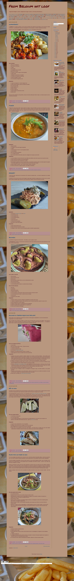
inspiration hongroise (21, 102)
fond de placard (18, 169)
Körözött (12, 173)
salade (55, 18)
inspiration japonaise (35, 543)
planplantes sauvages (19, 18)
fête (37, 16)
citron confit (33, 419)
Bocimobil (12, 237)
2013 (55, 56)
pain (62, 16)
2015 (55, 53)
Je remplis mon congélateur (29, 14)
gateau (18, 310)
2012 (55, 57)
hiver (42, 16)
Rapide (54, 14)
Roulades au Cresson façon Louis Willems (22, 315)
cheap (12, 16)
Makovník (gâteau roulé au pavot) (62, 105)
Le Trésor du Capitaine (61, 137)
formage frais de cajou (19, 350)
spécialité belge (37, 19)
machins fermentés (45, 382)
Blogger (41, 554)
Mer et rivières (48, 14)
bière (43, 15)
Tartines (20, 15)
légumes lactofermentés (35, 382)
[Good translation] (3, 562)
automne (38, 15)
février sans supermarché (18, 382)
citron (18, 16)
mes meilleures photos (52, 16)
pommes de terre (29, 18)
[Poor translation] (6, 562)
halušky (30, 29)
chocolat (13, 310)
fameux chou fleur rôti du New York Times (39, 393)
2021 (55, 45)
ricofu (24, 213)
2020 (55, 46)
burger (57, 15)
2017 (55, 50)
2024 (55, 31)
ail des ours (29, 15)
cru (20, 16)
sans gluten (25, 102)
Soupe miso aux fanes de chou (18, 455)
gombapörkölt (13, 24)
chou (14, 451)
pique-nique (11, 18)
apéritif (33, 15)
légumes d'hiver (29, 382)
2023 (55, 42)
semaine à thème (23, 19)
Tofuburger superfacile (60, 112)
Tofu (24, 15)
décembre (57, 32)
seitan (16, 19)
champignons (62, 15)
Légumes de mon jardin (39, 14)
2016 (55, 52)
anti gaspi (13, 543)
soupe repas (39, 169)
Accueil (26, 546)
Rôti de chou (13, 388)
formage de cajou (18, 213)
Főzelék (11, 105)
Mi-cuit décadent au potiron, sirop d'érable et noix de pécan (62, 63)
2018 (55, 49)
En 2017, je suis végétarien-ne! (61, 129)
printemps (37, 18)
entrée (33, 16)
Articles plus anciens (46, 546)
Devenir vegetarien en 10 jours (13, 14)
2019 (55, 48)
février (56, 39)
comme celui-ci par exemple (26, 373)
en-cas (29, 16)
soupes (31, 19)
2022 (55, 44)
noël (59, 16)
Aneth (13, 169)
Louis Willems (41, 382)
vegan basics (44, 19)
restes (52, 18)
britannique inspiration (50, 15)
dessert (24, 16)
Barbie (13, 382)
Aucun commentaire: (19, 168)
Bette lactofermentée (61, 72)
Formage (21, 14)
